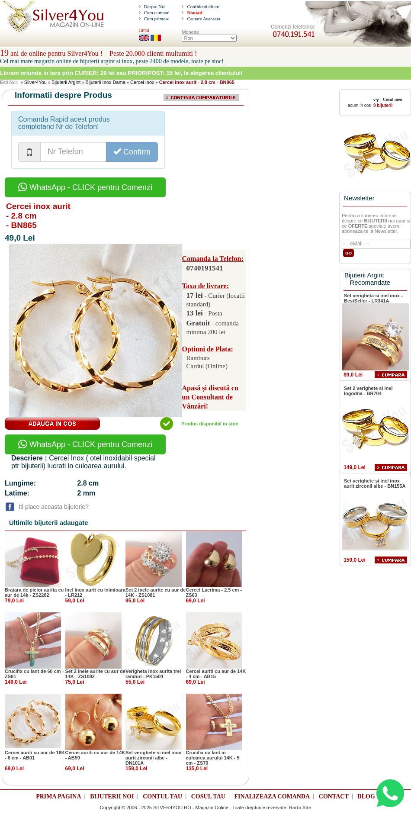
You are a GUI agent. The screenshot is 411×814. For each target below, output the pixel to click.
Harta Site (300, 807)
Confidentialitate (203, 6)
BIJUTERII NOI (112, 796)
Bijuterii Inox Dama (105, 82)
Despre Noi (154, 6)
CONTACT (334, 796)
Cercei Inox (142, 82)
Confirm (132, 151)
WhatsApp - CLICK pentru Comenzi (85, 187)
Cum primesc (156, 18)
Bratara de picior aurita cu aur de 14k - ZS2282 (34, 592)
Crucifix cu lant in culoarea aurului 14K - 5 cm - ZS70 (213, 758)
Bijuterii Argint (65, 82)
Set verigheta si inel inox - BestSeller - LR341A (373, 298)
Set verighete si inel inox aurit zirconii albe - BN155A (374, 483)
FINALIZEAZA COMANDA (272, 796)
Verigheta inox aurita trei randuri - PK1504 (153, 674)
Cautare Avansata (203, 18)
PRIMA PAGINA (58, 796)
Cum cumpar (156, 12)
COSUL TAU (208, 796)
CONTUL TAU (162, 796)
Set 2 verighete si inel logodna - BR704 (368, 391)
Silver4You (35, 82)
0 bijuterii (382, 105)
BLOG (366, 796)
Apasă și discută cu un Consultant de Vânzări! (210, 397)
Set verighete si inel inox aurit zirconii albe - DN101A (153, 758)
